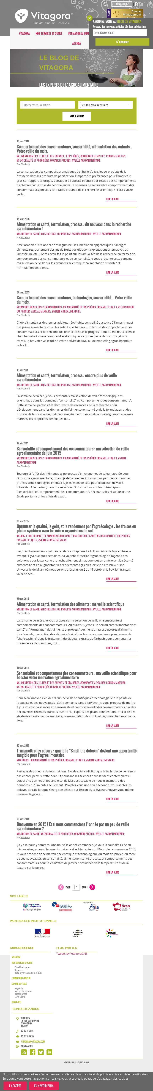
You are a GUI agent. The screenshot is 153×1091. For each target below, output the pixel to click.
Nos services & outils (22, 962)
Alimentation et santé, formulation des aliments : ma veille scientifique (70, 604)
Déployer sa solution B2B (28, 972)
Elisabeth (25, 164)
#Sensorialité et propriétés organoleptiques (44, 160)
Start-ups (16, 1002)
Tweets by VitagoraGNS (72, 954)
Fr (136, 4)
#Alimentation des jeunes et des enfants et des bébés (48, 156)
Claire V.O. (26, 763)
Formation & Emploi (80, 33)
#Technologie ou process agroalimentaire (66, 234)
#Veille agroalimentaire (86, 160)
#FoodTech (23, 760)
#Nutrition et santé (28, 234)
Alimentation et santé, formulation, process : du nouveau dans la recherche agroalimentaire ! (74, 226)
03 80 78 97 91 (27, 1030)
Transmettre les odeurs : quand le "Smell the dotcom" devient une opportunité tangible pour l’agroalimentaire (76, 753)
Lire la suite (112, 199)
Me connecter (121, 4)
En (141, 4)
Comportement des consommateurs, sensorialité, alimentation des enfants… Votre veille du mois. (74, 149)
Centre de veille (19, 983)
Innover (19, 970)
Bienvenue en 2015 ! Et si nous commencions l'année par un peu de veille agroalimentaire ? (73, 826)
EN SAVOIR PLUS (44, 1086)
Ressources (21, 993)
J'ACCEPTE (15, 1086)
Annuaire (20, 996)
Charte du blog (83, 1062)
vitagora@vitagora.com (33, 1041)
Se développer (22, 967)
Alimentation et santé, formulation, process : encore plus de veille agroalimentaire (67, 377)
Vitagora (24, 33)
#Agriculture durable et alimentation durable (44, 536)
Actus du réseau (23, 991)
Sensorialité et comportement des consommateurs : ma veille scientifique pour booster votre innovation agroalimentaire (76, 675)
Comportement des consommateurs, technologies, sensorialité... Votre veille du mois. (74, 300)
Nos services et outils (49, 33)
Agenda (76, 43)
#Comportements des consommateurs (102, 156)
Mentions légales (70, 1062)
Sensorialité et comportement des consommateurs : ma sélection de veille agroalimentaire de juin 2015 (73, 451)
